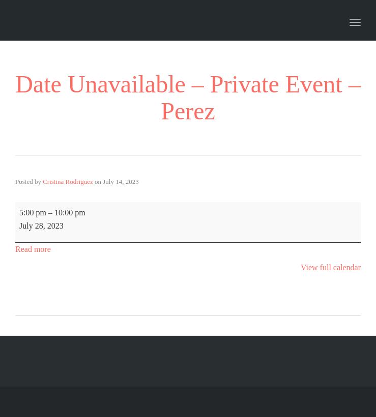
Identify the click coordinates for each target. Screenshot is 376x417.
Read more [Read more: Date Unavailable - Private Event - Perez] (33, 249)
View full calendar (331, 267)
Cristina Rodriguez (68, 181)
